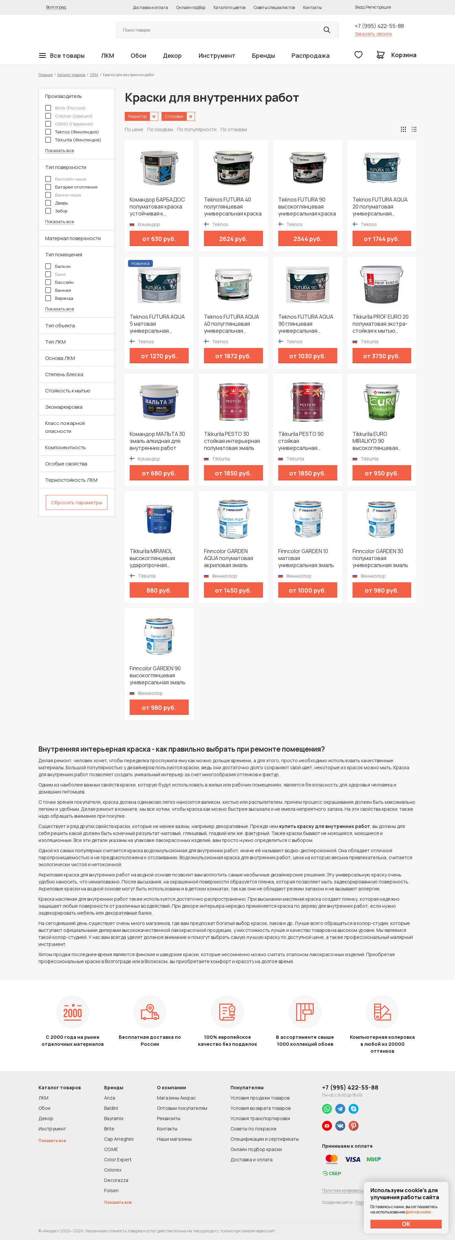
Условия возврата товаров (260, 1108)
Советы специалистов (274, 7)
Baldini (111, 1108)
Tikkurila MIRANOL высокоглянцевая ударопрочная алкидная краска (152, 558)
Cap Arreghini (119, 1139)
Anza (109, 1098)
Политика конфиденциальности (352, 1190)
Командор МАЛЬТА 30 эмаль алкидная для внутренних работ (157, 441)
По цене (134, 129)
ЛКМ (107, 55)
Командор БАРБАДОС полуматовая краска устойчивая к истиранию (157, 206)
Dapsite (362, 1202)
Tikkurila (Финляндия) (73, 140)
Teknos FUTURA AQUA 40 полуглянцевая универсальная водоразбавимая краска (231, 323)
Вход (359, 7)
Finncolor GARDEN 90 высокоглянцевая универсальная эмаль (157, 675)
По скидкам (160, 129)
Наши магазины (174, 1139)
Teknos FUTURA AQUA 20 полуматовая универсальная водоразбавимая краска (380, 206)
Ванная (58, 290)
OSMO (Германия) (69, 124)
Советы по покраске (253, 1128)
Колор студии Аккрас (69, 30)
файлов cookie (418, 1212)
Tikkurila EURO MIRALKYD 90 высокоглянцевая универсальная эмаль (380, 441)
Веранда (59, 298)
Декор (172, 55)
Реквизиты (168, 1118)
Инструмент (217, 55)
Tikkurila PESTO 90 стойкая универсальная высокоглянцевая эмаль (301, 441)
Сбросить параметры (76, 502)
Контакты (312, 7)
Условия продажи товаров (260, 1098)
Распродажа (311, 55)
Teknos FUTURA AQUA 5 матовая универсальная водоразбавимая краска (157, 323)
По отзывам (234, 129)
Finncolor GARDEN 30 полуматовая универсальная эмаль (380, 558)
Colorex (112, 1170)
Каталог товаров (71, 74)
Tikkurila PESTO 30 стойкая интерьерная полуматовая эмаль (232, 441)
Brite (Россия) (65, 108)
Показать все (59, 150)
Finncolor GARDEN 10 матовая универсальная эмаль (306, 558)
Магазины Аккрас (176, 1098)
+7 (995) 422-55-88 (379, 26)
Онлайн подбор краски (256, 1149)
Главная (45, 74)
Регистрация (378, 7)
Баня (55, 274)
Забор (56, 211)
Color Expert (118, 1159)
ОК (406, 1224)
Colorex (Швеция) (69, 116)
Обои (138, 55)
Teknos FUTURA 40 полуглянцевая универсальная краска (233, 206)
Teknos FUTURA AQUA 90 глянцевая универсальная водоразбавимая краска (305, 323)
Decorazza (116, 1180)
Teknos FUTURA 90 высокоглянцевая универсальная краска (307, 206)
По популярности (197, 129)
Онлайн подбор (190, 7)
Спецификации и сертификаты (264, 1139)
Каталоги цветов (229, 7)
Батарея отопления (71, 187)
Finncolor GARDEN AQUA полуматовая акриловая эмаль (228, 558)
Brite (109, 1128)
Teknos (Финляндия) (72, 132)
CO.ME (111, 1149)
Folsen (111, 1190)
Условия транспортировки (260, 1118)
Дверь (56, 203)
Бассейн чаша (65, 179)
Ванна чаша (63, 195)
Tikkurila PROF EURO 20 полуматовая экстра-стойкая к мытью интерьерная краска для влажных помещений (381, 323)
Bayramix (113, 1118)
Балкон (58, 266)
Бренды (263, 55)
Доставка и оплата (150, 7)
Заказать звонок (373, 34)
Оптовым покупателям (182, 1108)
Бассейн (59, 282)
